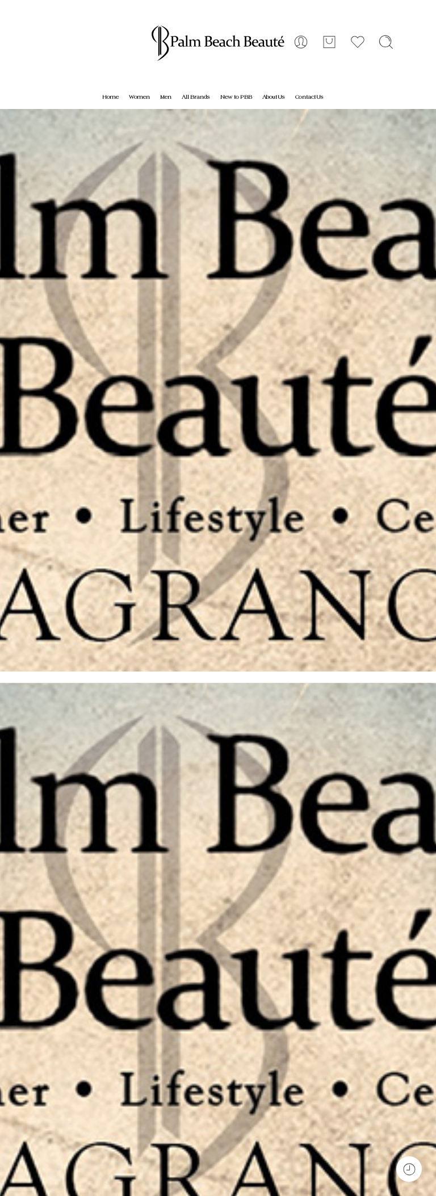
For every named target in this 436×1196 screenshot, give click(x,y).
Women (139, 97)
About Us (273, 97)
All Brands (196, 97)
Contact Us (309, 97)
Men (165, 97)
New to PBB (236, 97)
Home (110, 97)
